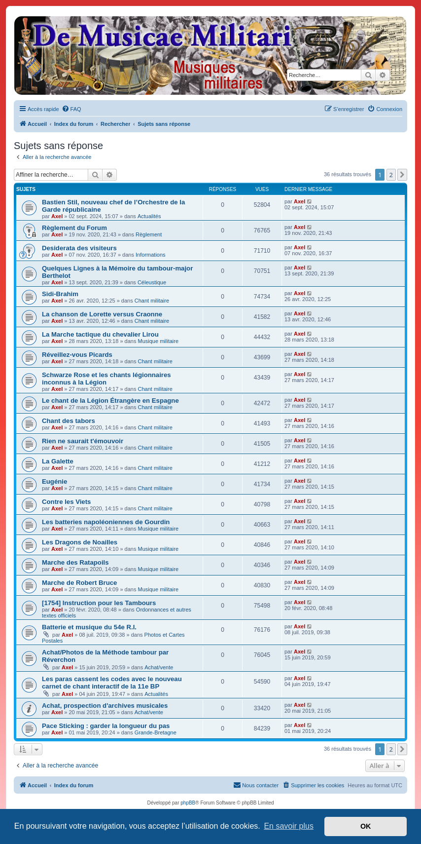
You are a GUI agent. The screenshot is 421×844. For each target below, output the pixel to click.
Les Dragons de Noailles (79, 542)
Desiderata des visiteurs (79, 248)
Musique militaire (158, 341)
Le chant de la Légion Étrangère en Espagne (110, 400)
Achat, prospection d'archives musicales (105, 705)
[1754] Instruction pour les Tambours (99, 603)
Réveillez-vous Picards (77, 354)
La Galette (57, 461)
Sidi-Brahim (60, 294)
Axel (57, 216)
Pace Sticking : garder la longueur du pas (106, 725)
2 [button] (391, 174)
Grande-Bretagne (155, 732)
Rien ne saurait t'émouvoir (82, 441)
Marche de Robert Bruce (79, 582)
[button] (402, 175)
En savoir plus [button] (289, 826)
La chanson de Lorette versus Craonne (102, 314)
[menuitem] (71, 109)
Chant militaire (152, 301)
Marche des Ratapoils (75, 562)
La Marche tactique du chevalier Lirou (100, 334)
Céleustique (152, 282)
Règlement (149, 234)
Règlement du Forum (74, 227)
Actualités (149, 216)
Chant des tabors (68, 420)
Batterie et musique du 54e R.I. (89, 627)
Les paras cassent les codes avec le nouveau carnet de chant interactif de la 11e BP (112, 682)
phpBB (187, 803)
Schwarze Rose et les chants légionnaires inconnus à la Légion (106, 378)
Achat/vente (158, 667)
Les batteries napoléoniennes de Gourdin (106, 522)
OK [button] (365, 826)
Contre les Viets (66, 501)
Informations (151, 255)
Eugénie (54, 481)
